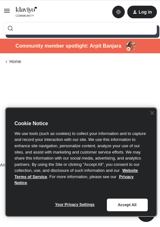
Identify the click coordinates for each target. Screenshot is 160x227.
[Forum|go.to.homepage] (26, 12)
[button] (7, 12)
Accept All (127, 205)
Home (15, 61)
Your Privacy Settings (75, 204)
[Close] (152, 113)
